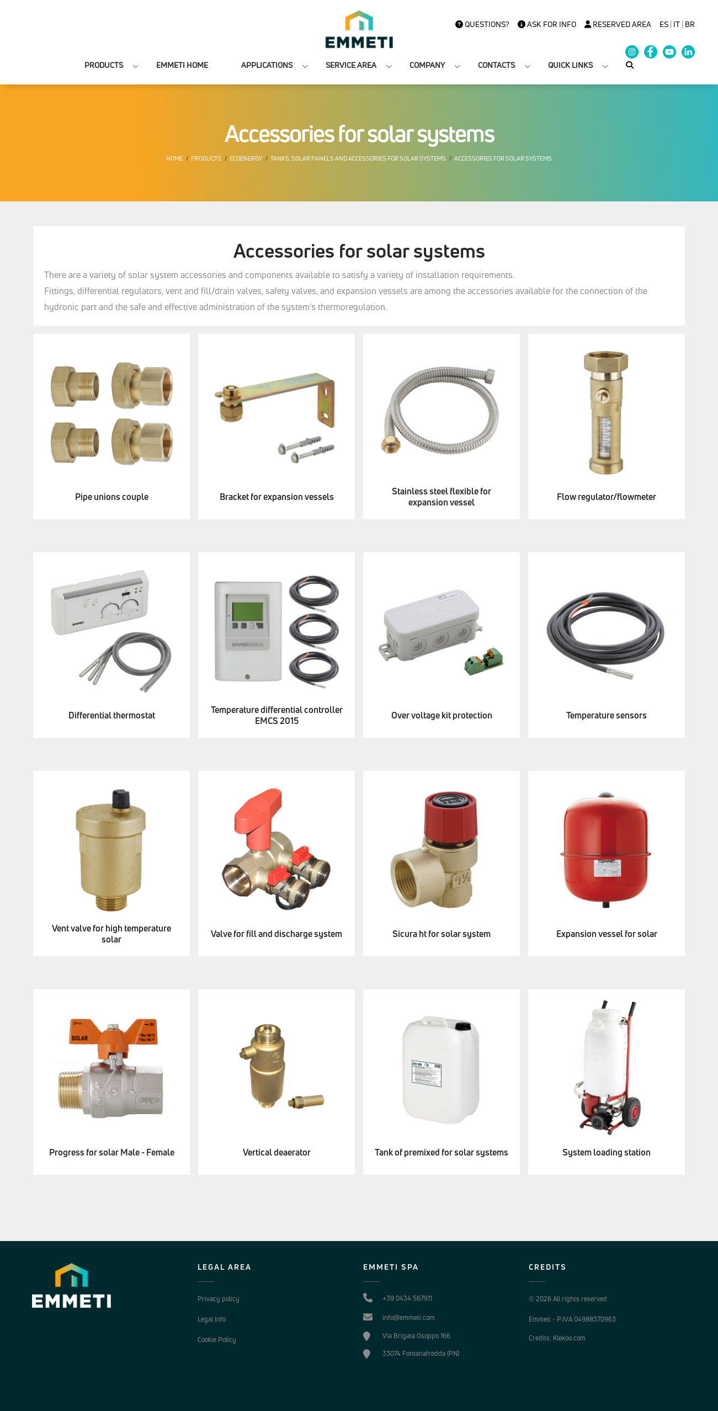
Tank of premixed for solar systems (441, 1152)
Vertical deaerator (277, 1152)
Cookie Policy (217, 1339)
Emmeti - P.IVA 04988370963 (572, 1319)
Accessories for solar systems (503, 158)
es (664, 24)
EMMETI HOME (182, 65)
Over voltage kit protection (441, 715)
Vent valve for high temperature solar (111, 934)
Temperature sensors (606, 715)
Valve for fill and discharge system (276, 934)
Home (174, 158)
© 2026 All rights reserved (568, 1298)
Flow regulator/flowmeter (606, 497)
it (676, 24)
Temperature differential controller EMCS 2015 (277, 715)
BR (690, 24)
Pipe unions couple (111, 497)
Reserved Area (617, 24)
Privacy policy (219, 1298)
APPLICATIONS (266, 65)
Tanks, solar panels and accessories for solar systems (358, 158)
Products (206, 158)
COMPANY (427, 65)
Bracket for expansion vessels (277, 497)
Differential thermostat (111, 715)
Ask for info (547, 24)
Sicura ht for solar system (441, 934)
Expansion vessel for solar (606, 934)
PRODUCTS (103, 65)
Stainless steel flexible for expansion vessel (441, 497)
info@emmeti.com (408, 1317)
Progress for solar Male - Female (111, 1152)
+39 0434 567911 (407, 1298)
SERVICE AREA (351, 65)
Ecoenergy (246, 158)
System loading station (606, 1152)
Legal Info (212, 1319)
